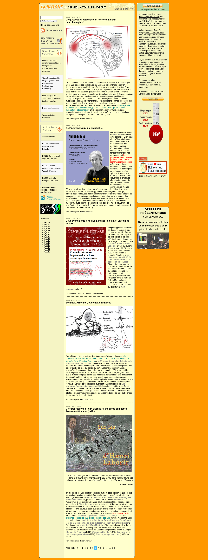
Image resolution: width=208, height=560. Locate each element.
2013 (48, 246)
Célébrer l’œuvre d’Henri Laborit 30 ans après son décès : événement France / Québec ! (97, 410)
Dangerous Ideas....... (50, 108)
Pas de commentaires (84, 119)
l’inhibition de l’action (121, 513)
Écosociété (117, 500)
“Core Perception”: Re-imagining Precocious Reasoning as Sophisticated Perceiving (51, 83)
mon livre (117, 135)
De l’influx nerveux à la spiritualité (84, 128)
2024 (48, 224)
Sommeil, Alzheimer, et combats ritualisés (88, 302)
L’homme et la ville (100, 532)
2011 (48, 250)
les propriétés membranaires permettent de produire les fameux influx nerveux (121, 158)
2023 (48, 226)
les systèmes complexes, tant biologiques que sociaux (97, 517)
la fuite (119, 516)
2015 (48, 242)
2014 (48, 244)
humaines (95, 385)
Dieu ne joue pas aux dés (107, 534)
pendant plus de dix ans (149, 16)
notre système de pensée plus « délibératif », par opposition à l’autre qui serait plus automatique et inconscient (98, 107)
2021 (48, 230)
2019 (48, 234)
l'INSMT (146, 21)
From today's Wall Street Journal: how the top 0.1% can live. (51, 98)
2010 (48, 252)
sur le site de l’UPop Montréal (89, 525)
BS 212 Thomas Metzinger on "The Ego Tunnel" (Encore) (51, 168)
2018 (48, 236)
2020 (48, 232)
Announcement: (48, 137)
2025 (48, 223)
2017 (48, 238)
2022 (48, 228)
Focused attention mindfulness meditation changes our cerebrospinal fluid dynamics (51, 65)
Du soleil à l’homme (75, 532)
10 (106, 548)
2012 (48, 248)
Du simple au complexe (75, 293)
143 (113, 548)
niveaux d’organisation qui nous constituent (96, 516)
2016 (48, 240)
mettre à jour (144, 53)
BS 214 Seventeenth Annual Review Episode (50, 146)
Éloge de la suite (86, 504)
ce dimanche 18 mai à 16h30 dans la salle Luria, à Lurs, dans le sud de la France (120, 258)
